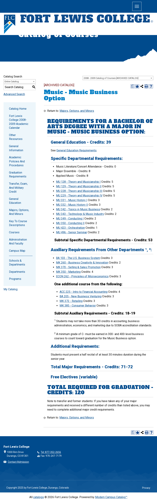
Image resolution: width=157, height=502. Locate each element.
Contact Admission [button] (18, 462)
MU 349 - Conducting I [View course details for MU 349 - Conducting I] (70, 218)
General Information (16, 148)
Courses (14, 232)
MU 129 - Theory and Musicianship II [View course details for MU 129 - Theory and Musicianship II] (78, 186)
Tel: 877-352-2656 (51, 452)
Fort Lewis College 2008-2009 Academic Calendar (18, 121)
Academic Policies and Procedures (17, 161)
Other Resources (15, 137)
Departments (17, 271)
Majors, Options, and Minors (19, 212)
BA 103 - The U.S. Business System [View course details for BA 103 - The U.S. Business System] (78, 258)
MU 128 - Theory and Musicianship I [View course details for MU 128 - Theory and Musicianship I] (78, 181)
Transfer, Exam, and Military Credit (18, 187)
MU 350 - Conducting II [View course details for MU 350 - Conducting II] (70, 223)
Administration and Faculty (18, 241)
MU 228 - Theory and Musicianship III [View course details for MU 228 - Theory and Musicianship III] (79, 191)
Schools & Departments (17, 262)
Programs (15, 279)
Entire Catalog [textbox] (12, 81)
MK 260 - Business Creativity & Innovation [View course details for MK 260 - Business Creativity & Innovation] (82, 262)
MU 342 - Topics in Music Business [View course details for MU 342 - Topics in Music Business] (78, 209)
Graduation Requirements (17, 174)
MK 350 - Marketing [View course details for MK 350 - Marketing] (68, 271)
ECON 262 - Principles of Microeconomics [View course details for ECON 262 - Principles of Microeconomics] (82, 276)
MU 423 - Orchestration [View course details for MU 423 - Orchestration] (70, 227)
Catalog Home (18, 108)
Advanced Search (14, 94)
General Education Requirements (76, 150)
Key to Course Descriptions (18, 223)
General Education (15, 200)
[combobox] (118, 78)
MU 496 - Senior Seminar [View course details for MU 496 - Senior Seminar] (71, 232)
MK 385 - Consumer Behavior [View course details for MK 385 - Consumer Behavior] (78, 305)
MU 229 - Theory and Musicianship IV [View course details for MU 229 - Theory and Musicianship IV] (79, 195)
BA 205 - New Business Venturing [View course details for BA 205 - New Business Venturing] (80, 296)
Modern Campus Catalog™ (111, 497)
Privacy (146, 488)
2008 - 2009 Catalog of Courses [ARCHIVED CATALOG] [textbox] (111, 78)
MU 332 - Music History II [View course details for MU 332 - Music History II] (72, 204)
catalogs (38, 497)
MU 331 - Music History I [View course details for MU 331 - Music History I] (71, 200)
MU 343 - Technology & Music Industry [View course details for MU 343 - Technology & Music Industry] (80, 214)
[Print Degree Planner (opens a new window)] (133, 86)
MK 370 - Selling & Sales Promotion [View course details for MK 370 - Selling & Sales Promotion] (78, 267)
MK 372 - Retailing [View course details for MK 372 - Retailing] (71, 301)
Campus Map (17, 250)
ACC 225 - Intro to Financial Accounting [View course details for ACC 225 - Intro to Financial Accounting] (83, 291)
